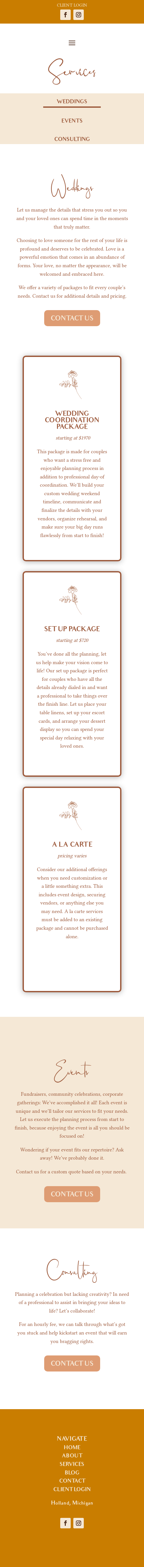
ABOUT (72, 1456)
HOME (72, 1448)
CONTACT (72, 1481)
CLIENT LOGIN (72, 5)
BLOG (72, 1473)
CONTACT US (72, 319)
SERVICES (72, 1465)
